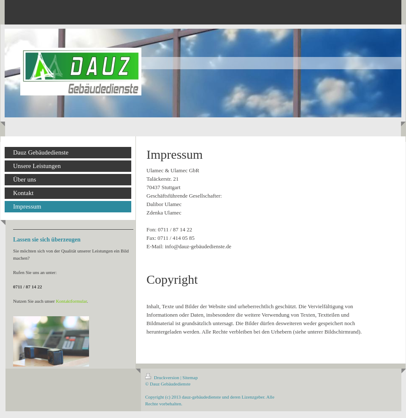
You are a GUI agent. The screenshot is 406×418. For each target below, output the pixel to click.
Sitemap (190, 377)
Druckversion (162, 377)
